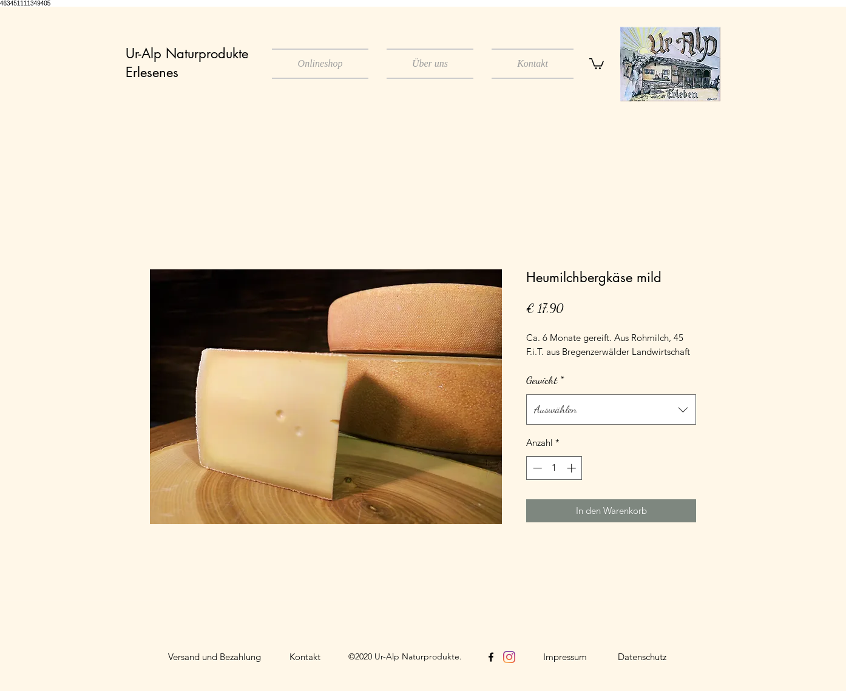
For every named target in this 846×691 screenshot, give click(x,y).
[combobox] (611, 409)
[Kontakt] (305, 657)
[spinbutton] (554, 468)
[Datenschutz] (642, 657)
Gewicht (545, 379)
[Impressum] (565, 657)
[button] (596, 63)
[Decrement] (536, 468)
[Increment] (572, 468)
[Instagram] (509, 657)
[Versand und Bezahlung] (214, 657)
